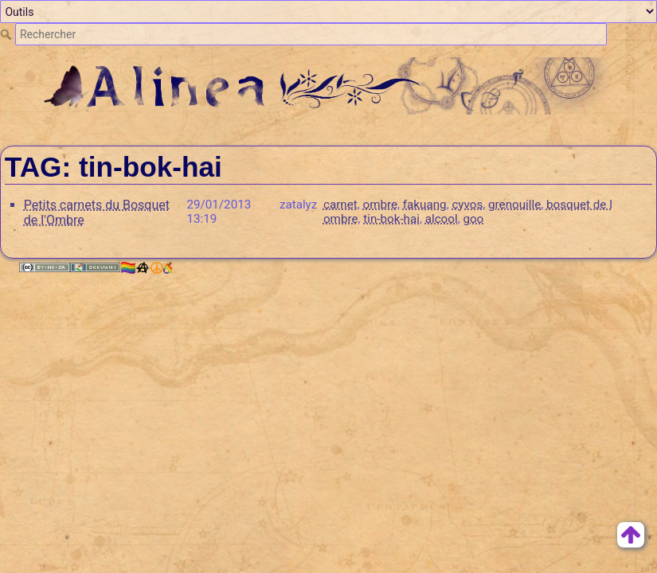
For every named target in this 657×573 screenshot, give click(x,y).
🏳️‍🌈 (145, 267)
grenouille (514, 204)
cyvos (467, 204)
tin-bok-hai (391, 219)
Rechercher (7, 34)
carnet (340, 204)
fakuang (425, 204)
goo (473, 219)
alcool (441, 219)
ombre (379, 204)
